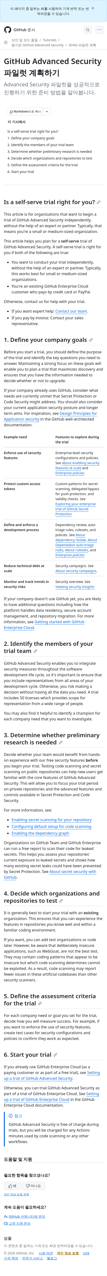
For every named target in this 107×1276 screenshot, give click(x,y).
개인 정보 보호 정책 (16, 1194)
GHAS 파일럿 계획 (82, 45)
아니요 (33, 1185)
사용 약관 (46, 1253)
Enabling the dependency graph (40, 833)
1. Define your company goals (48, 340)
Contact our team (71, 311)
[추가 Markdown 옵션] (47, 111)
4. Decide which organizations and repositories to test (52, 896)
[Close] (93, 8)
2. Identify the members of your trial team (48, 647)
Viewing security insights (75, 586)
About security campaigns (76, 571)
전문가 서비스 (32, 1258)
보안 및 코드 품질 (25, 40)
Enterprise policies (70, 473)
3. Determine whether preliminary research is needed (52, 738)
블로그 (52, 1258)
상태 (86, 1253)
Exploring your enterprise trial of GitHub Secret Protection (76, 509)
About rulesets (76, 550)
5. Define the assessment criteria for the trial (50, 999)
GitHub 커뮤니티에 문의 (24, 1216)
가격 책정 (11, 1258)
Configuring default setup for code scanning (51, 826)
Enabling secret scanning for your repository (52, 819)
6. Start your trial (30, 1054)
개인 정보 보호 (68, 1253)
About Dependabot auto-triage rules (76, 545)
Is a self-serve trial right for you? (52, 202)
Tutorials (50, 40)
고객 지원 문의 (17, 1223)
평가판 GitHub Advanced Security (37, 45)
